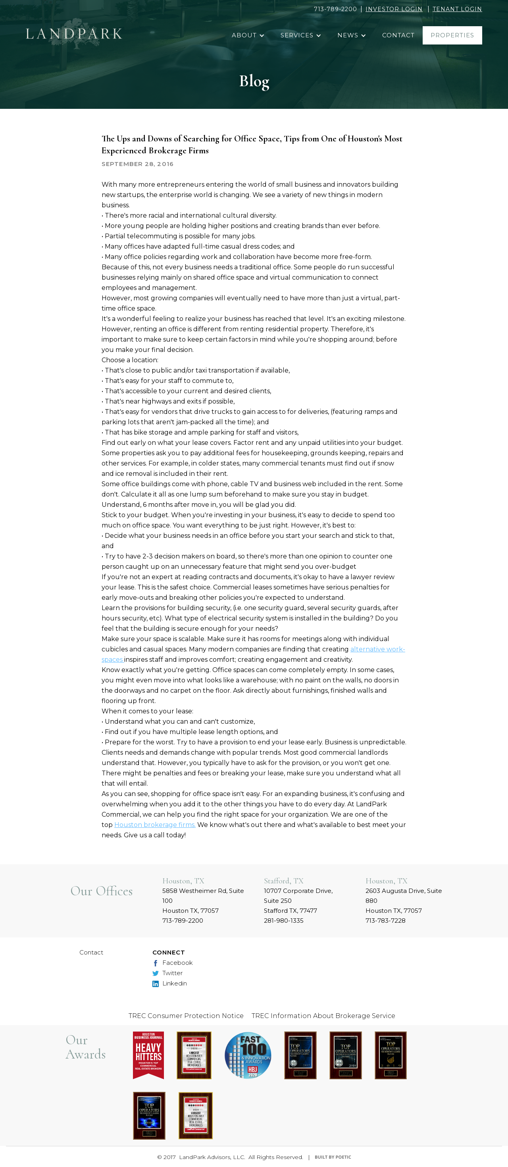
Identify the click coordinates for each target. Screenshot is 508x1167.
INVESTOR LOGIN (394, 9)
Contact (91, 952)
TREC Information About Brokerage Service (323, 1016)
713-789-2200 (335, 9)
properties (452, 35)
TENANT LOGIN (457, 9)
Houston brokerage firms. (155, 825)
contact (398, 35)
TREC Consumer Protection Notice (186, 1016)
